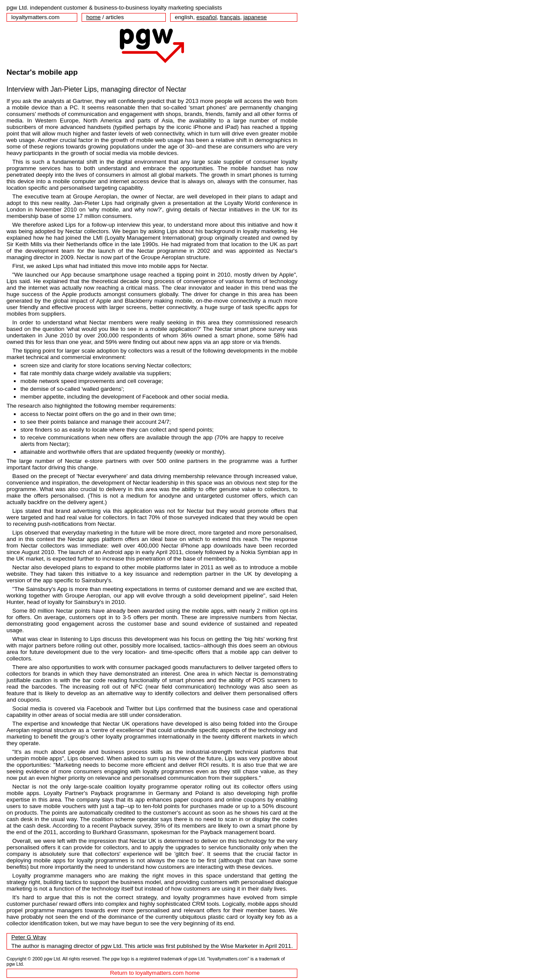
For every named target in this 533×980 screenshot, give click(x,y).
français (230, 17)
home (93, 17)
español (206, 17)
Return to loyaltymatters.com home (155, 973)
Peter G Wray (28, 937)
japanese (255, 17)
